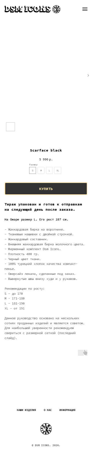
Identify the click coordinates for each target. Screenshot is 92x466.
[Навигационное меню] (84, 9)
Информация (67, 410)
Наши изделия (26, 410)
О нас (48, 410)
